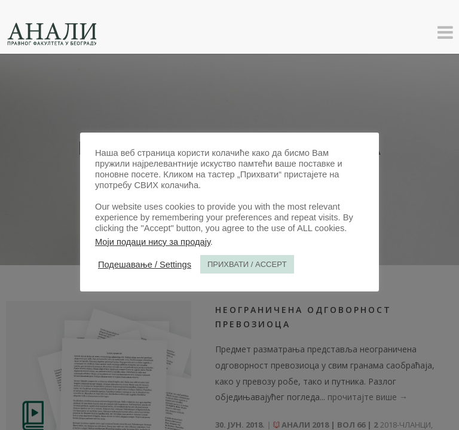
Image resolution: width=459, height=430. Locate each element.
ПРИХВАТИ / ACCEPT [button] (247, 264)
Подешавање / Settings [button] (144, 264)
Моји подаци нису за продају (152, 242)
